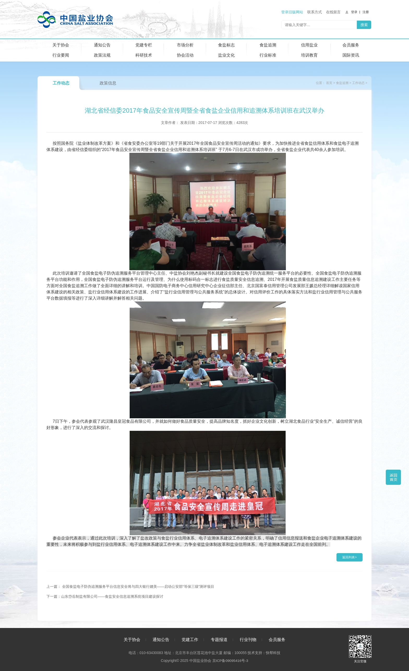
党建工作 (190, 639)
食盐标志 (226, 45)
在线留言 (333, 12)
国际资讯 (350, 55)
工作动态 (61, 83)
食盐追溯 (268, 45)
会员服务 (350, 45)
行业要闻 (60, 55)
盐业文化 (226, 55)
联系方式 (314, 12)
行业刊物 (248, 639)
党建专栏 (143, 45)
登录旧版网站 (292, 12)
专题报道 (219, 639)
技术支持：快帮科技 (263, 652)
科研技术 (143, 55)
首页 (329, 83)
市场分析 (185, 45)
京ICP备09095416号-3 (230, 660)
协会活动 (185, 55)
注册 (366, 12)
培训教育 (309, 55)
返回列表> (349, 557)
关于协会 (60, 45)
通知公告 (102, 45)
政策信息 (108, 83)
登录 (354, 12)
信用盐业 (309, 45)
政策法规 (102, 55)
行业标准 (268, 55)
